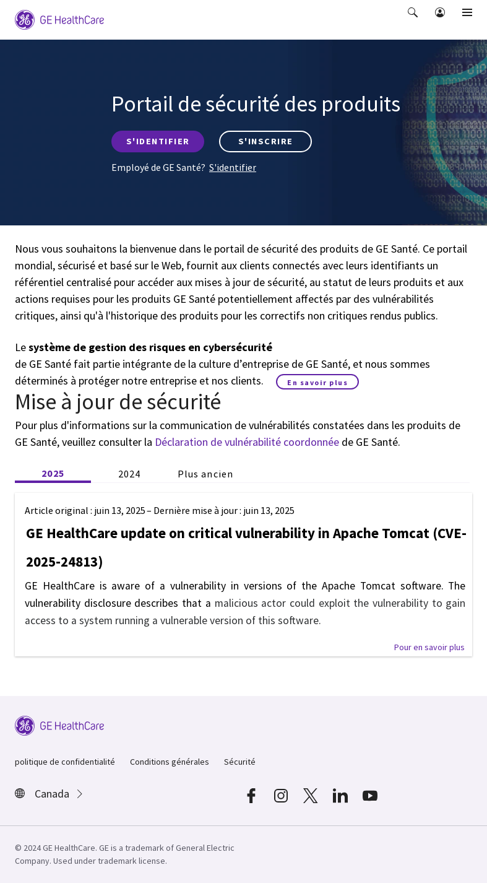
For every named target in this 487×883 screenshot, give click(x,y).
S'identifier (232, 167)
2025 (52, 473)
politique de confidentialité (65, 761)
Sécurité (240, 761)
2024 (129, 474)
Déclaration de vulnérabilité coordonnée (247, 442)
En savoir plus (317, 382)
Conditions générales (169, 761)
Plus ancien (205, 474)
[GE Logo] (59, 18)
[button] (414, 21)
